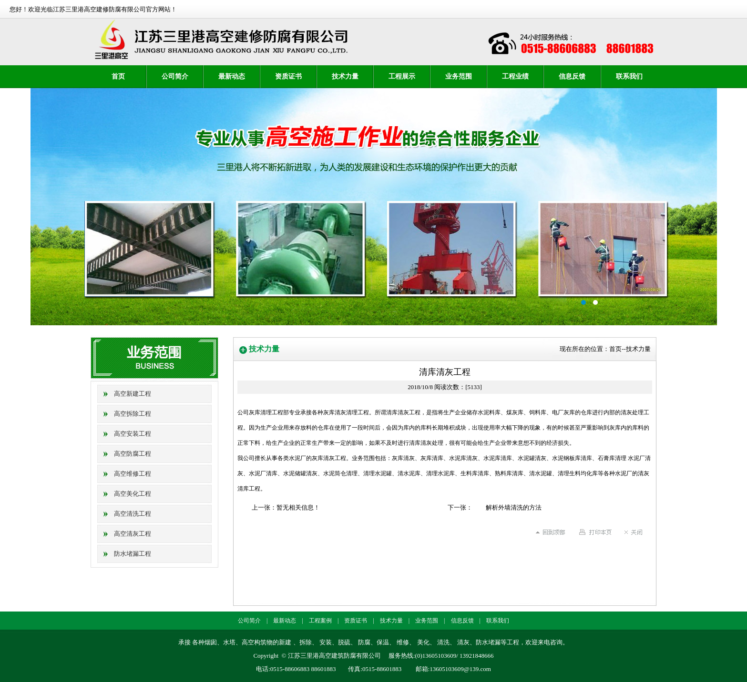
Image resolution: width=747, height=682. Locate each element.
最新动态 (231, 76)
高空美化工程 (132, 493)
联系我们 (629, 76)
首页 (118, 76)
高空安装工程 (132, 433)
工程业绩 (515, 76)
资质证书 (288, 76)
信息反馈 (572, 76)
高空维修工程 (132, 473)
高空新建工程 (132, 393)
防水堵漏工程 (132, 553)
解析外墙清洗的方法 (514, 507)
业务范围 (458, 76)
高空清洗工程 (132, 513)
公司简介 (175, 76)
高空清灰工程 (132, 533)
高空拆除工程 (132, 413)
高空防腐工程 (132, 453)
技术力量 (345, 76)
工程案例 (320, 620)
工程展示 (402, 76)
